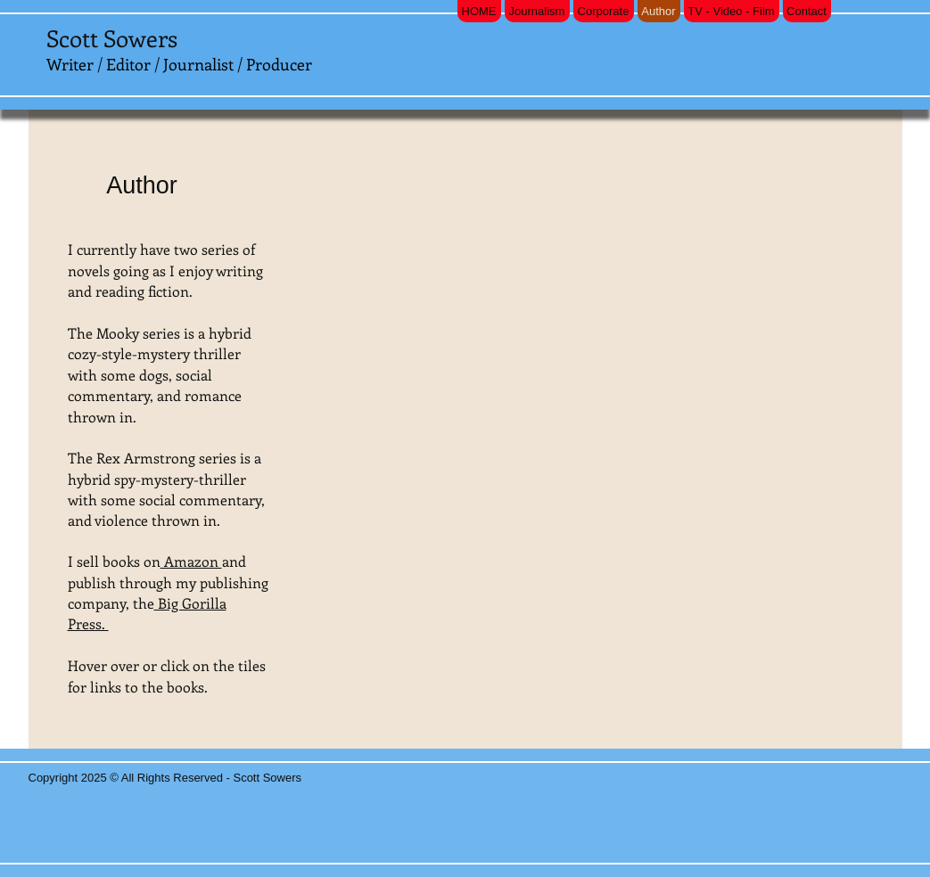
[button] (388, 414)
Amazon (191, 561)
